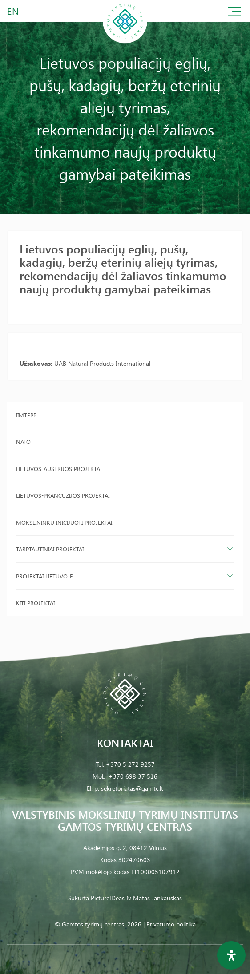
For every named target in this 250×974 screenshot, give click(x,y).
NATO (23, 441)
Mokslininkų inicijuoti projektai (64, 522)
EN (13, 11)
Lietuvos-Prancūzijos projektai (62, 495)
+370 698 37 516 (133, 776)
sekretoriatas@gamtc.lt (132, 788)
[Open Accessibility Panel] (231, 955)
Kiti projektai (35, 602)
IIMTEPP (26, 415)
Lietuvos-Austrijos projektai (58, 468)
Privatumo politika (171, 924)
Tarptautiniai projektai (50, 549)
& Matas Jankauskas (154, 898)
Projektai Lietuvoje (44, 576)
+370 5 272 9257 (130, 764)
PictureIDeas (108, 898)
